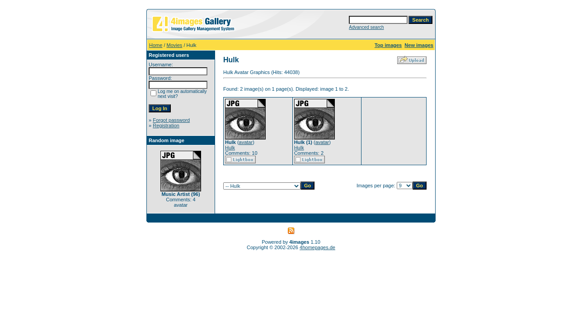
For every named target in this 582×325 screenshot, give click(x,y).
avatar (246, 142)
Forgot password (171, 120)
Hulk (230, 147)
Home (155, 45)
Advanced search (366, 27)
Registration (166, 125)
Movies (175, 45)
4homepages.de (317, 247)
